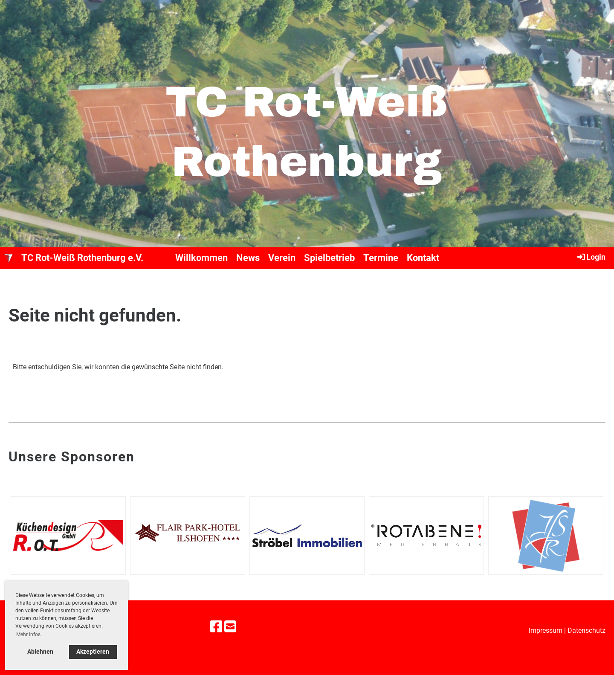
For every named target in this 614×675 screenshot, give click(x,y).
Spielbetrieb (329, 257)
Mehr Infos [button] (28, 634)
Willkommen (201, 257)
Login (590, 257)
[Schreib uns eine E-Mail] (230, 627)
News (248, 257)
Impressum (545, 630)
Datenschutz (586, 630)
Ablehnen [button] (40, 651)
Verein (281, 257)
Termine (380, 257)
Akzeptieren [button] (92, 651)
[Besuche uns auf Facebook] (216, 627)
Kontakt (423, 257)
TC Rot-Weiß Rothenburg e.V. (82, 257)
